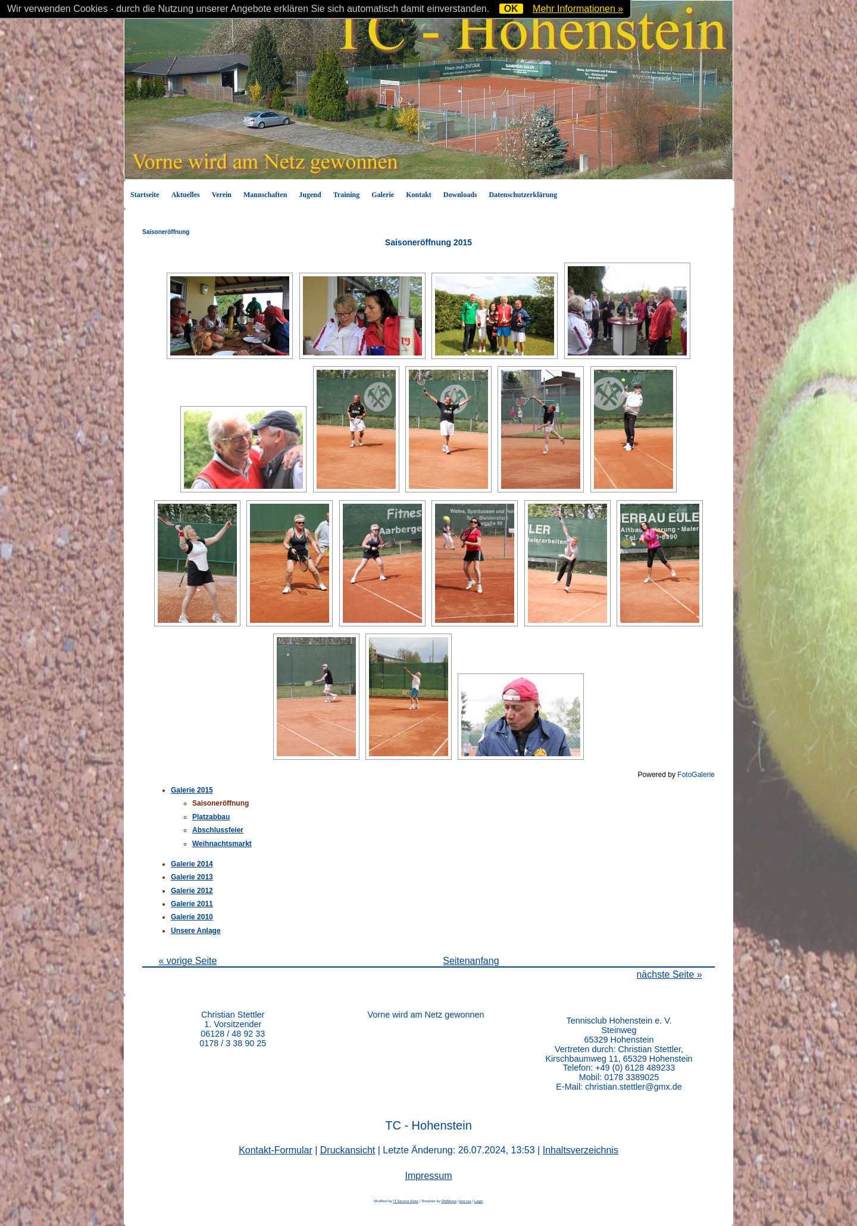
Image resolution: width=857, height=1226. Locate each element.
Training (346, 195)
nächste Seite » (669, 974)
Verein (222, 195)
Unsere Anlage (196, 930)
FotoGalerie (696, 774)
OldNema (448, 1201)
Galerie (382, 195)
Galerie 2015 (192, 790)
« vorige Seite (187, 961)
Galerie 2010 (192, 917)
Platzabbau (211, 817)
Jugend (310, 195)
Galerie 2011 (192, 904)
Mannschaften (265, 195)
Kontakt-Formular (275, 1150)
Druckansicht (347, 1150)
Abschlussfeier (217, 830)
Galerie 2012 (192, 891)
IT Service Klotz (405, 1201)
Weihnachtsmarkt (222, 844)
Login (478, 1201)
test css (465, 1201)
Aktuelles (185, 195)
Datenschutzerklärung (523, 195)
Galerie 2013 (192, 877)
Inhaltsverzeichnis (580, 1150)
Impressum (428, 1176)
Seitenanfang (471, 961)
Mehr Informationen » (578, 9)
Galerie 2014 (192, 864)
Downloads (460, 195)
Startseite (144, 195)
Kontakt (418, 195)
